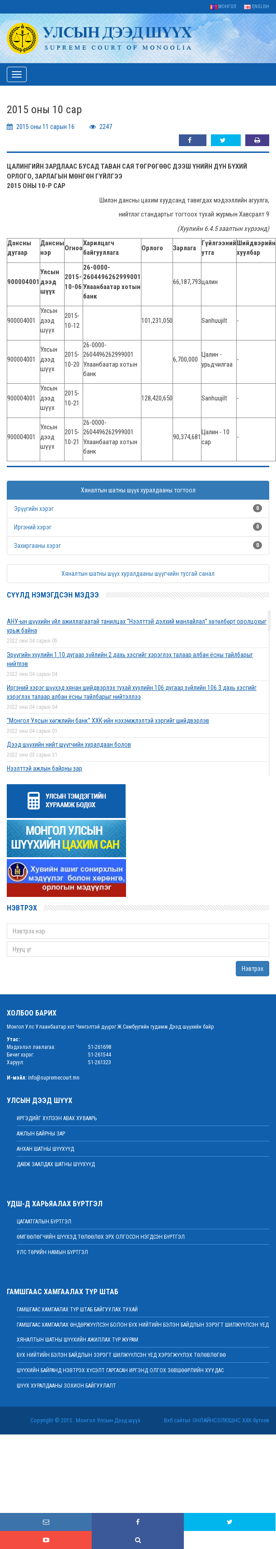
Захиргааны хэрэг (37, 545)
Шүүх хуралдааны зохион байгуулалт (66, 1386)
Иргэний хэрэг (32, 527)
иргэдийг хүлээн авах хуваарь (57, 1118)
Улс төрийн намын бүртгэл (52, 1252)
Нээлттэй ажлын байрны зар (44, 768)
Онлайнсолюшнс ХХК (222, 1420)
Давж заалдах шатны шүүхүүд (56, 1164)
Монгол (223, 6)
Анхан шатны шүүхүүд (45, 1149)
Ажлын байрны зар (41, 1134)
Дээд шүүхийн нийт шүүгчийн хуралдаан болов (69, 744)
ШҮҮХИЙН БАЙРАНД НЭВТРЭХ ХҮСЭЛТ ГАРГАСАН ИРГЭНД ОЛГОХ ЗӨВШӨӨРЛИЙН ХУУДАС (120, 1370)
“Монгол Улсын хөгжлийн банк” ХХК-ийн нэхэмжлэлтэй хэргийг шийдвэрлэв (108, 720)
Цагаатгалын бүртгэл (44, 1221)
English (256, 6)
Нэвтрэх (252, 968)
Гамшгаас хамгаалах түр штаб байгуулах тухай (77, 1309)
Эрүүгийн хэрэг (34, 508)
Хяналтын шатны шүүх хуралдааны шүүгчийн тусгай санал (138, 573)
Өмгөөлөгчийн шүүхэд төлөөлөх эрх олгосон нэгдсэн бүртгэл (101, 1237)
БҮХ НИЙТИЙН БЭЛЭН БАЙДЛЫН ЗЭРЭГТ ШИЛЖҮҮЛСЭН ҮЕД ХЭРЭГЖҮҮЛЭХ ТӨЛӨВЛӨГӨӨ (121, 1355)
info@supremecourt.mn (54, 1078)
